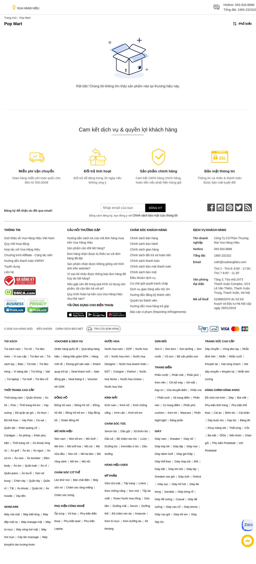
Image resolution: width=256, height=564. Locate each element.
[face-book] (211, 207)
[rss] (248, 207)
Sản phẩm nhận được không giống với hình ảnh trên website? (95, 266)
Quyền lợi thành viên (143, 300)
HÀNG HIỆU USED (116, 464)
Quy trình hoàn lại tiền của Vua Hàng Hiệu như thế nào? (95, 296)
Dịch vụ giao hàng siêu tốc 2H (150, 289)
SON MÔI (161, 341)
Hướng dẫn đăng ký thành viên (150, 294)
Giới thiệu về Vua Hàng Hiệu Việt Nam (29, 238)
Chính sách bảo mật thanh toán (150, 266)
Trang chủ (10, 17)
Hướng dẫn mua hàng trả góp (149, 306)
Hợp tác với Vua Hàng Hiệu (22, 249)
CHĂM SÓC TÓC (115, 423)
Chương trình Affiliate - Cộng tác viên (28, 255)
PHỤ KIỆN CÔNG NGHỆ (69, 506)
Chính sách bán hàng (144, 238)
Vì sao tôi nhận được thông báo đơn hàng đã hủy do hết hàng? (96, 276)
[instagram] (220, 207)
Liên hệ (9, 272)
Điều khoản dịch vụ (143, 277)
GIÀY (158, 431)
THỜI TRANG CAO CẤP (19, 390)
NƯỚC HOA (111, 341)
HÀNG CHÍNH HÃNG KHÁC (222, 390)
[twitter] (239, 207)
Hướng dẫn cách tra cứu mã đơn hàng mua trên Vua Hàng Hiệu (95, 240)
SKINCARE (11, 506)
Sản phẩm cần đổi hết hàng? (86, 248)
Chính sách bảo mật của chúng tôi (155, 215)
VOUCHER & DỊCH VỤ (68, 341)
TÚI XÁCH (10, 341)
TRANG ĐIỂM (163, 367)
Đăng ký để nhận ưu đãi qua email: (28, 210)
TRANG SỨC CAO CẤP (219, 341)
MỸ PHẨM (110, 475)
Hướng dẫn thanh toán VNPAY (24, 260)
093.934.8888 (244, 5)
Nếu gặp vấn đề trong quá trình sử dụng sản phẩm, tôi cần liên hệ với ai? (96, 286)
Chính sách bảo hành (144, 243)
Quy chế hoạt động (16, 243)
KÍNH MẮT (111, 397)
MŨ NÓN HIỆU (63, 431)
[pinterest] (229, 207)
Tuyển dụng (12, 266)
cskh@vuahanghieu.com (230, 262)
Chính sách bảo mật (143, 272)
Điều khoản (44, 328)
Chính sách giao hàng (144, 249)
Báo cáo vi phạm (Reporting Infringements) (158, 311)
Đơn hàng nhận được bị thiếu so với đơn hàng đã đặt (93, 256)
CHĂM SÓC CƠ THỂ (67, 472)
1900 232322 (247, 9)
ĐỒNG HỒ (60, 397)
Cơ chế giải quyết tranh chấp (149, 283)
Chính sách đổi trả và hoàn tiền (150, 255)
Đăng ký (155, 208)
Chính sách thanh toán (145, 260)
